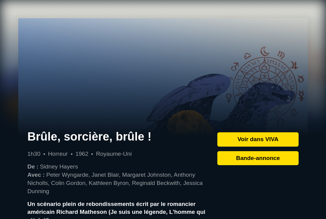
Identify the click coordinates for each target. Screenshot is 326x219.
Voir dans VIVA (258, 139)
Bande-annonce (258, 158)
